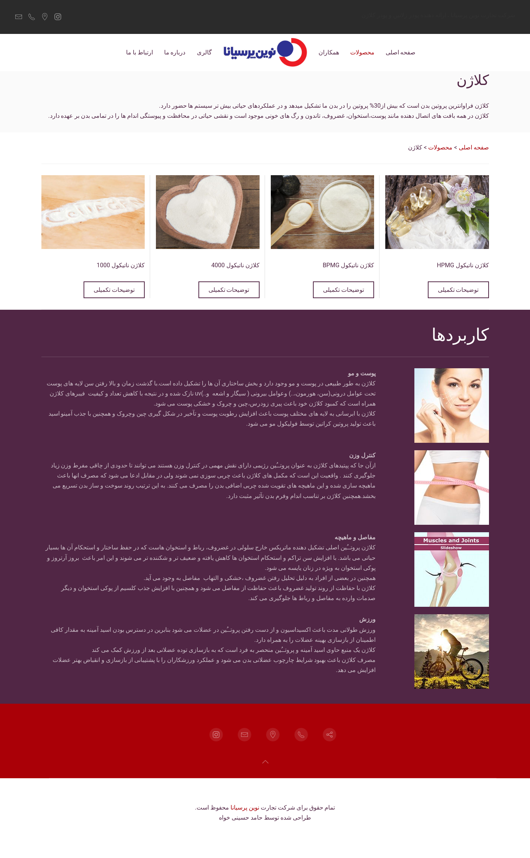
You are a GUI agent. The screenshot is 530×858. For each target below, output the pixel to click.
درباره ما (175, 52)
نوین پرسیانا (244, 807)
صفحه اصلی (401, 52)
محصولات (362, 52)
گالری (204, 52)
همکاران (329, 52)
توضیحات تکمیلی (458, 289)
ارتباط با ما (139, 52)
